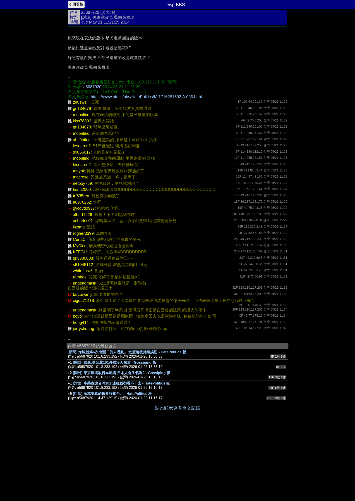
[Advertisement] (177, 62)
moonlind (81, 182)
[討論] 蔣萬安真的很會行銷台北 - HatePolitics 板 (112, 461)
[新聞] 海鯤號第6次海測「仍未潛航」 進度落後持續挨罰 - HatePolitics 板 (127, 420)
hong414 (81, 390)
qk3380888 (83, 326)
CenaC (79, 307)
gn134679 (82, 176)
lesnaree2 (82, 213)
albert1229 (82, 282)
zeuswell (81, 170)
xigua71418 (83, 368)
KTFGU (80, 320)
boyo (77, 384)
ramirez (79, 345)
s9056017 (82, 220)
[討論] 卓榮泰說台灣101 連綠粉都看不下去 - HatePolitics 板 (121, 451)
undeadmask (84, 351)
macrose (81, 245)
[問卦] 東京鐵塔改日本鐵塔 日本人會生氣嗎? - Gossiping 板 (121, 441)
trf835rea (81, 263)
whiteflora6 (83, 338)
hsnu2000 (82, 257)
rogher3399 (83, 301)
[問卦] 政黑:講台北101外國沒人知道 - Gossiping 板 (114, 430)
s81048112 (83, 332)
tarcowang (82, 362)
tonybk (79, 239)
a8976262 (82, 270)
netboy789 (82, 251)
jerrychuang (83, 396)
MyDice (79, 313)
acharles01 (83, 288)
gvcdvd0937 (84, 276)
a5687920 (90, 12)
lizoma (79, 295)
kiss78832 (82, 189)
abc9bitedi (82, 207)
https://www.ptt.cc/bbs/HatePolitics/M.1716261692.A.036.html (146, 164)
